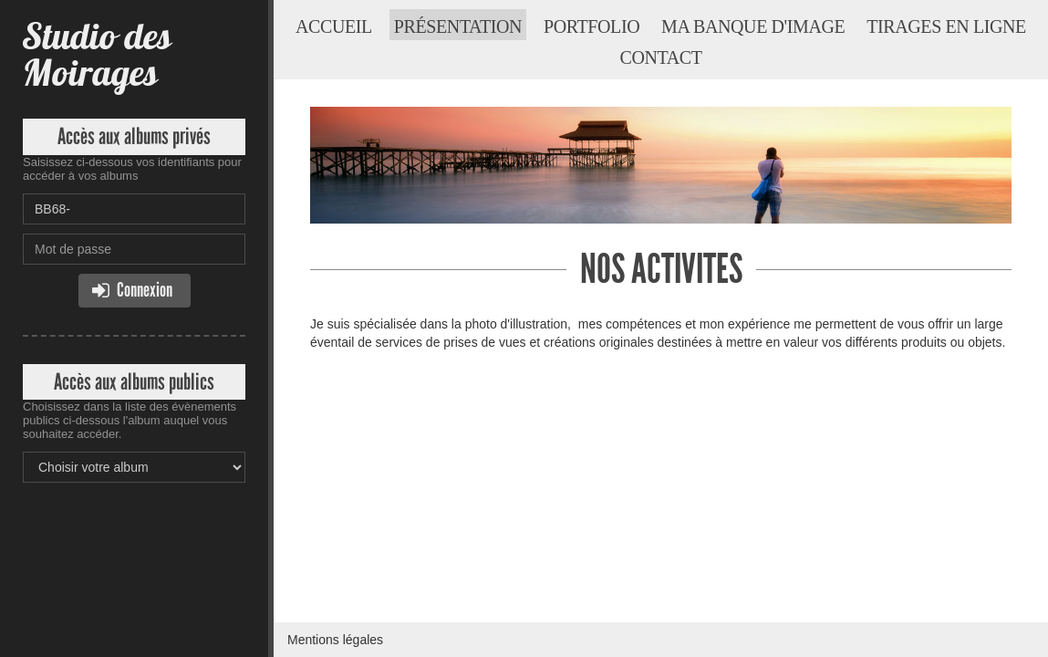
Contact (660, 57)
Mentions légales (335, 639)
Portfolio (591, 26)
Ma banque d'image (753, 26)
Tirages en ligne (946, 26)
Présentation (458, 26)
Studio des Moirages (97, 54)
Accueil (334, 26)
